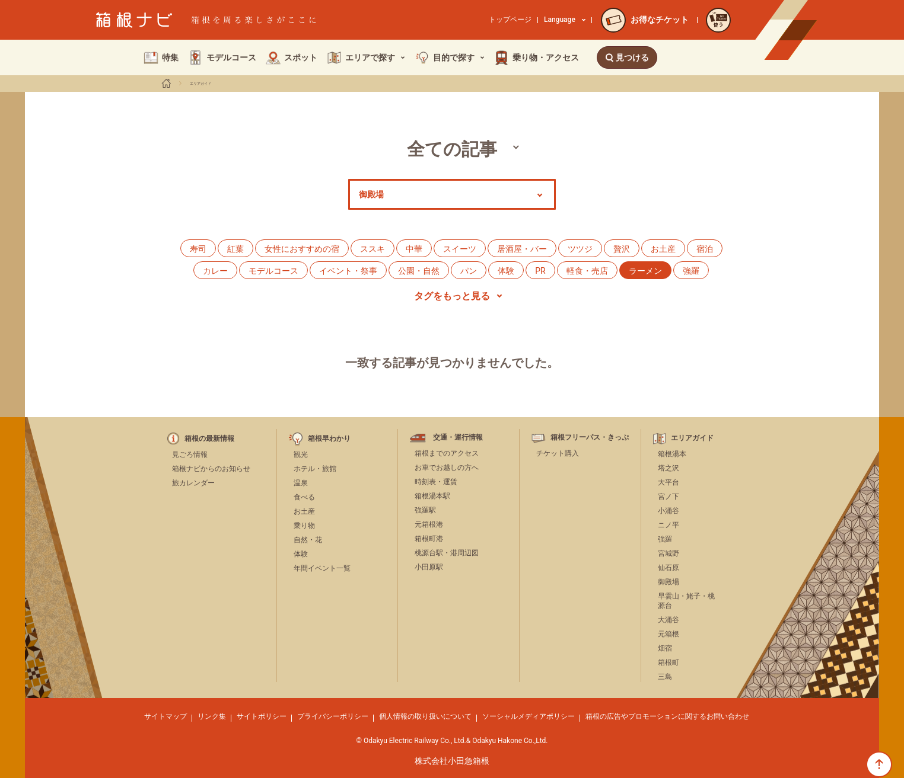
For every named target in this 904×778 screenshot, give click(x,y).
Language (565, 19)
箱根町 (668, 662)
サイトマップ (165, 716)
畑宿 (665, 648)
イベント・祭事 (348, 271)
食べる (304, 497)
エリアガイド (200, 83)
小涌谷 (668, 511)
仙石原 (668, 568)
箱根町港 (429, 538)
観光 (301, 454)
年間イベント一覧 (322, 568)
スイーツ (459, 249)
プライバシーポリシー (332, 716)
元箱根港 (429, 524)
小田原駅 (429, 567)
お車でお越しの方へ (447, 467)
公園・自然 (419, 271)
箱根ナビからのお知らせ (211, 469)
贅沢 (621, 249)
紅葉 (235, 249)
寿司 (198, 249)
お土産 (663, 249)
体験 (506, 271)
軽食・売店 (587, 271)
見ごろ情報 (190, 454)
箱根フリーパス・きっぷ (589, 437)
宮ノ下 (668, 496)
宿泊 (704, 249)
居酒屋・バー (522, 249)
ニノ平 (668, 525)
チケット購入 (557, 453)
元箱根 (668, 634)
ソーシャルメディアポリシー (528, 716)
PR (540, 271)
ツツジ (580, 249)
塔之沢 (668, 468)
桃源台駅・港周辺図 (447, 553)
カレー (215, 271)
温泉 (301, 483)
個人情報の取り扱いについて (425, 716)
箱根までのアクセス (447, 453)
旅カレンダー (193, 483)
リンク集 (212, 716)
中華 (414, 249)
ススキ (372, 249)
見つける (627, 57)
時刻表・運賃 (436, 482)
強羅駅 (425, 510)
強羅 (691, 271)
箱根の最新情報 (209, 439)
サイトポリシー (262, 716)
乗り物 (304, 525)
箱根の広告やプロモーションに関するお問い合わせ (667, 716)
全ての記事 (452, 149)
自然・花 (308, 540)
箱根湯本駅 (432, 496)
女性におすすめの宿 (302, 249)
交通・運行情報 (458, 437)
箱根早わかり (329, 439)
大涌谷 (668, 620)
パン (468, 271)
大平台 (668, 482)
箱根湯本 (672, 454)
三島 (665, 677)
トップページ (510, 19)
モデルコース (273, 271)
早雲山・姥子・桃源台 (686, 601)
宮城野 (668, 553)
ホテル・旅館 (315, 469)
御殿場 (668, 582)
